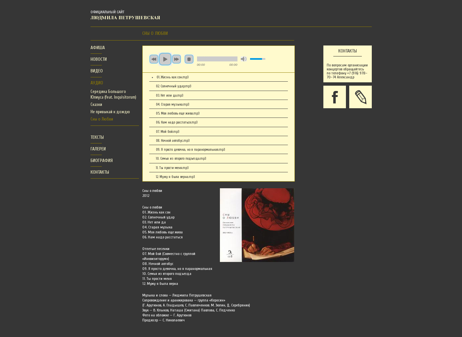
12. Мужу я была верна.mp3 (175, 177)
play (165, 59)
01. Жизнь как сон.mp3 (172, 77)
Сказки (96, 104)
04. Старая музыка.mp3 (172, 104)
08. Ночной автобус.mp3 (172, 140)
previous (154, 59)
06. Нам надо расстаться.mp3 (176, 122)
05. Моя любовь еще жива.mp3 (177, 113)
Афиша (98, 47)
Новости (99, 59)
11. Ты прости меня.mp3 (172, 168)
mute (244, 58)
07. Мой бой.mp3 (167, 131)
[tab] (96, 48)
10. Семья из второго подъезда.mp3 (181, 158)
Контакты (100, 172)
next (176, 59)
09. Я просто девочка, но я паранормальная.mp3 (190, 149)
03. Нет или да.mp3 (169, 95)
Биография (102, 160)
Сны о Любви (102, 119)
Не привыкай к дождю (110, 111)
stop (189, 59)
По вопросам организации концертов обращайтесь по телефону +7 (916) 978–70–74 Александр (347, 71)
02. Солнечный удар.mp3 (173, 86)
